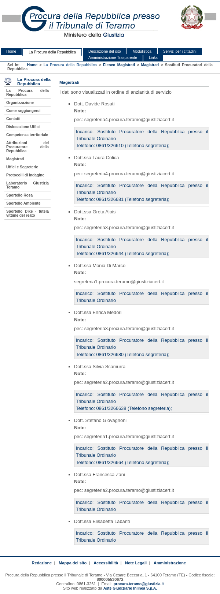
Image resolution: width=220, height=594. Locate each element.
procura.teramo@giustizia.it (139, 584)
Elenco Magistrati (119, 65)
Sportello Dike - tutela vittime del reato (27, 213)
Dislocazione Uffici (23, 127)
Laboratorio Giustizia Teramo (27, 185)
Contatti (13, 119)
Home (11, 51)
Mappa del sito (73, 563)
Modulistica (142, 51)
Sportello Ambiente (23, 203)
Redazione (42, 563)
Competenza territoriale (27, 135)
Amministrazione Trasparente (112, 58)
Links (153, 58)
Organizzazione (20, 103)
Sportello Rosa (19, 195)
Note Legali (136, 563)
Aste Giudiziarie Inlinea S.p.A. (130, 588)
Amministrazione (170, 563)
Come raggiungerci (23, 111)
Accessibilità (106, 563)
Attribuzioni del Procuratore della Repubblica (27, 147)
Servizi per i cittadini (180, 51)
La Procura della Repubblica (52, 52)
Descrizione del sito (104, 51)
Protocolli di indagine (25, 175)
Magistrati (150, 65)
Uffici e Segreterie (22, 167)
